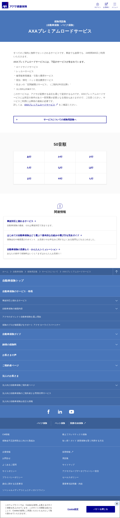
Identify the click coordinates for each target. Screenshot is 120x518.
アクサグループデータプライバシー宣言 (80, 471)
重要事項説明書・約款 (72, 484)
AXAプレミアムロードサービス (39, 104)
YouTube (71, 411)
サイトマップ (68, 465)
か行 (60, 156)
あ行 (29, 156)
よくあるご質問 (9, 465)
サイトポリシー (9, 471)
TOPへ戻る (116, 271)
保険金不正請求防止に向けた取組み (18, 440)
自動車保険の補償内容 (12, 308)
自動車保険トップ (13, 280)
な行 (60, 167)
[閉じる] (116, 503)
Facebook (48, 411)
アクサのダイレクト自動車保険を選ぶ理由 (21, 317)
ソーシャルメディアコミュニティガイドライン (23, 490)
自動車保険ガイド (11, 334)
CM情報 (6, 434)
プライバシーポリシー (12, 477)
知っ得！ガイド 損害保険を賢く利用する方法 (83, 440)
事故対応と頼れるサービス (14, 300)
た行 (29, 167)
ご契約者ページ (10, 365)
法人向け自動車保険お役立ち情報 (17, 401)
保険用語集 (32, 271)
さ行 (91, 156)
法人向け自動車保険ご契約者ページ (18, 385)
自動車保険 (18, 271)
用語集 (65, 458)
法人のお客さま (10, 376)
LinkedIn (60, 411)
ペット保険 (60, 423)
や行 (60, 178)
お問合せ (6, 458)
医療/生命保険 (76, 423)
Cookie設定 (73, 509)
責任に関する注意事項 (12, 484)
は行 (91, 167)
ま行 (29, 178)
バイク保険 (42, 423)
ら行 (91, 178)
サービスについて (50, 271)
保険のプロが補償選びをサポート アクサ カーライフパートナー (31, 325)
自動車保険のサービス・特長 (17, 291)
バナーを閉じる (101, 509)
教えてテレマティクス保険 (74, 434)
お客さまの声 (9, 355)
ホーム (5, 271)
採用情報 (66, 452)
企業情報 (6, 452)
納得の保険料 (9, 344)
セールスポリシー (70, 477)
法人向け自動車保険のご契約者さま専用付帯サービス (26, 393)
